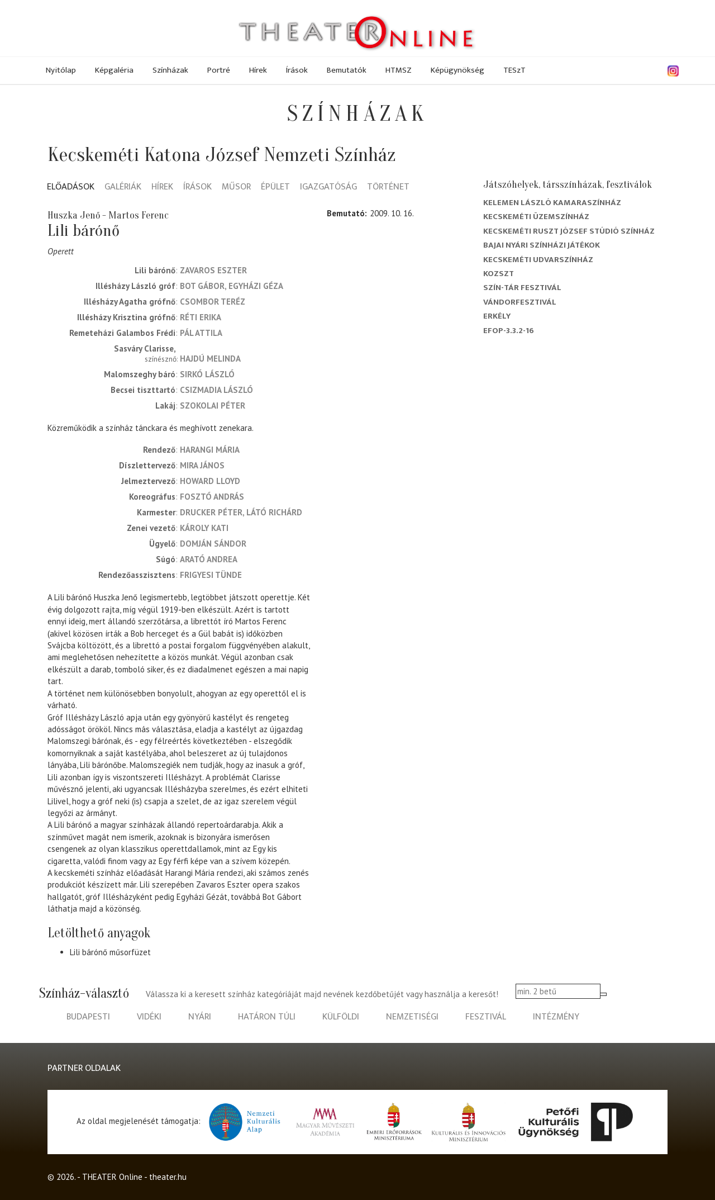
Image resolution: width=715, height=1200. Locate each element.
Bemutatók (346, 70)
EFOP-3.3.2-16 (508, 331)
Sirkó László (207, 374)
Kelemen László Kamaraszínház (552, 203)
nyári (199, 1016)
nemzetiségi (412, 1016)
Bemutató (346, 213)
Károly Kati (204, 528)
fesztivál (485, 1016)
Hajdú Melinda (210, 358)
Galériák (122, 188)
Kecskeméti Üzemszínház (536, 217)
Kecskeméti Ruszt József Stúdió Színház (569, 231)
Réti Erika (200, 317)
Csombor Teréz (212, 301)
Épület (275, 188)
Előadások (70, 188)
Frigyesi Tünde (211, 575)
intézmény (556, 1016)
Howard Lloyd (210, 481)
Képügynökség (457, 70)
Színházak (170, 70)
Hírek (258, 70)
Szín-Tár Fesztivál (522, 288)
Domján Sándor (213, 543)
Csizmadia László (216, 390)
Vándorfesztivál (519, 302)
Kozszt (498, 274)
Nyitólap (61, 70)
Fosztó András (212, 496)
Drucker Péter (211, 512)
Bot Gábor (202, 286)
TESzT (514, 70)
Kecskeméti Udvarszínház (538, 260)
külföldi (340, 1016)
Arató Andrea (208, 559)
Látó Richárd (274, 512)
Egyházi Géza (255, 286)
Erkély (497, 316)
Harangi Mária (210, 449)
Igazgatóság (328, 188)
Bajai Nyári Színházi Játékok (541, 245)
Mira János (202, 465)
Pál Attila (201, 333)
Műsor (236, 188)
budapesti (88, 1016)
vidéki (149, 1016)
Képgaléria (114, 70)
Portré (218, 70)
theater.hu (168, 1176)
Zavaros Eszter (213, 270)
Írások (297, 70)
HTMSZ (398, 70)
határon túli (266, 1016)
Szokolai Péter (212, 405)
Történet (388, 188)
